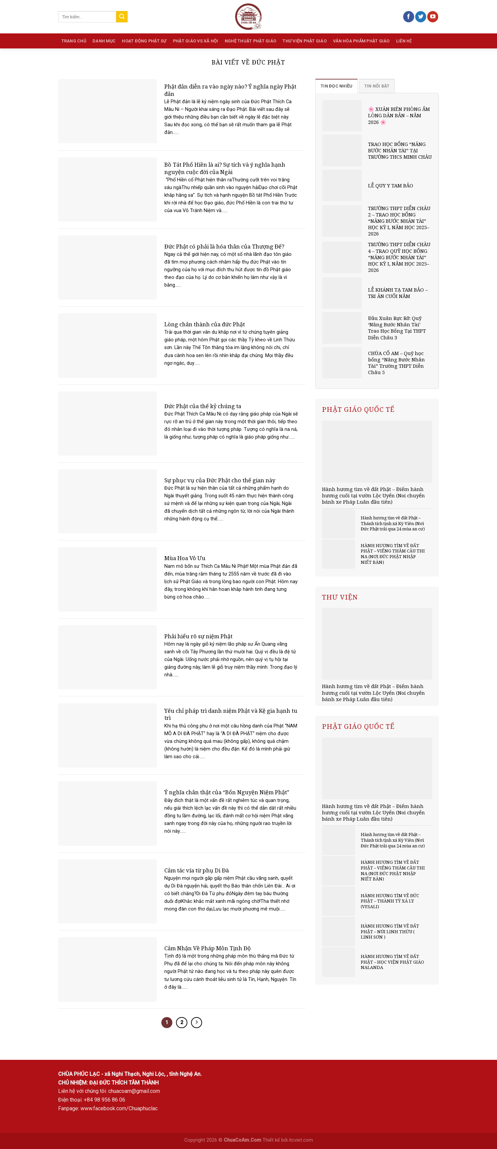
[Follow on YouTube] (432, 16)
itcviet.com (301, 1140)
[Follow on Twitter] (420, 16)
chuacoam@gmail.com (134, 1091)
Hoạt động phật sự (144, 40)
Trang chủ (73, 40)
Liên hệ (404, 40)
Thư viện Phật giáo (305, 40)
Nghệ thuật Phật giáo (250, 40)
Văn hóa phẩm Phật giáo (361, 40)
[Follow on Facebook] (408, 16)
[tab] (336, 86)
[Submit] (122, 16)
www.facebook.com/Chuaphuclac (119, 1108)
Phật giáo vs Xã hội (195, 40)
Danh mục (104, 40)
